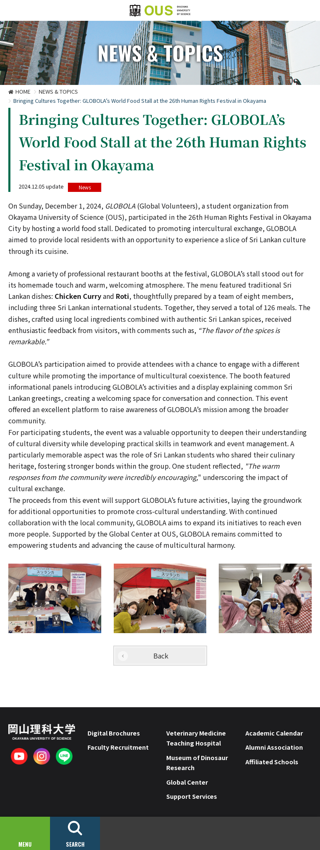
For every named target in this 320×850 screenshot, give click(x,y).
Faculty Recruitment (118, 747)
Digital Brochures (114, 732)
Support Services (191, 796)
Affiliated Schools (271, 761)
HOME (22, 91)
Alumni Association (274, 747)
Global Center (187, 782)
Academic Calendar (274, 732)
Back (160, 656)
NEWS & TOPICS (58, 91)
